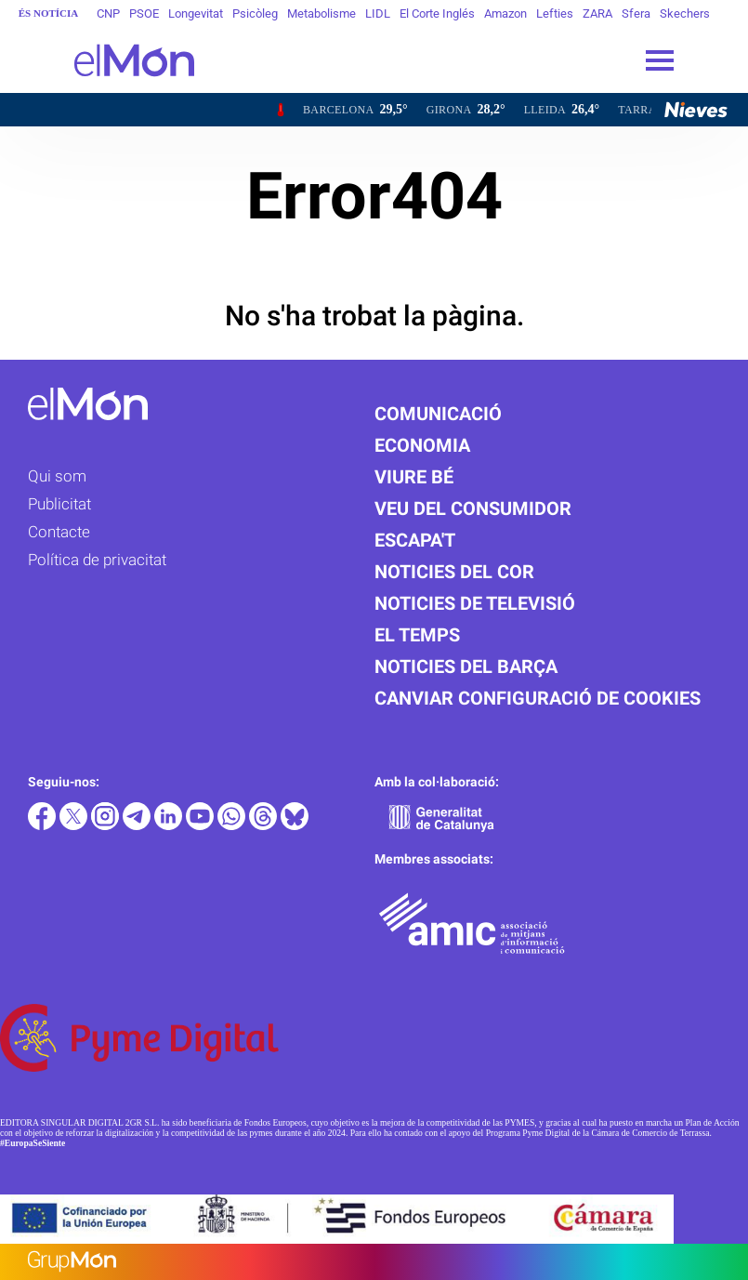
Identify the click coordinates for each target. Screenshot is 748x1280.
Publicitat (59, 504)
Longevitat (195, 13)
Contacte (59, 531)
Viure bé (413, 477)
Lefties (554, 13)
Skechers (685, 13)
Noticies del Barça (466, 666)
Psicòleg (255, 13)
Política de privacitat (97, 559)
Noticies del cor (454, 572)
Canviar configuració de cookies (537, 698)
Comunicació (438, 413)
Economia (422, 445)
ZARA (597, 13)
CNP (108, 13)
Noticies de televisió (474, 603)
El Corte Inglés (437, 13)
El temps (417, 635)
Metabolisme (321, 13)
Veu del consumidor (472, 508)
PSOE (144, 13)
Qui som (57, 476)
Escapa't (414, 540)
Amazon (505, 13)
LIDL (377, 13)
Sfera (636, 13)
